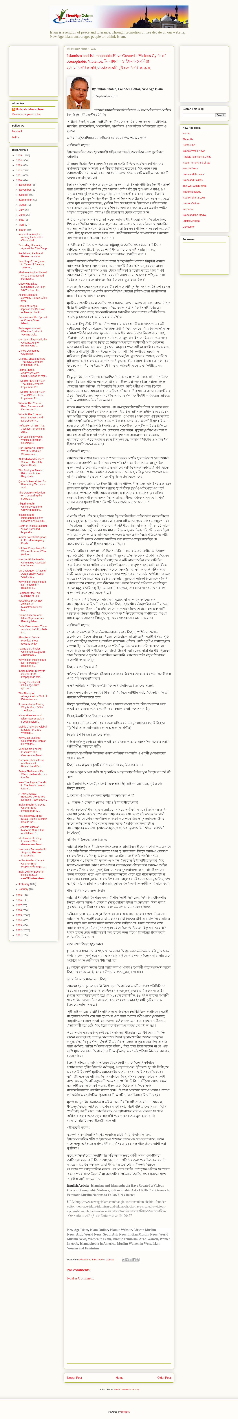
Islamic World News (194, 150)
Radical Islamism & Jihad (197, 156)
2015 (19, 915)
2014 (19, 920)
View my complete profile (26, 114)
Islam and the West (194, 174)
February (24, 884)
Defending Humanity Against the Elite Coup (33, 247)
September (25, 199)
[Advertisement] (35, 70)
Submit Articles (191, 220)
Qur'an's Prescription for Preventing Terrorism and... (32, 484)
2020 (19, 180)
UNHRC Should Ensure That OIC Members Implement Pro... (32, 361)
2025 (19, 155)
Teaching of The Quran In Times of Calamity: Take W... (32, 264)
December (25, 184)
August (23, 204)
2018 (19, 900)
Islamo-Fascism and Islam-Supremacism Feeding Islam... (31, 618)
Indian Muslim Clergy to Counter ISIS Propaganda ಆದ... (32, 674)
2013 (19, 925)
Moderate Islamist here (30, 109)
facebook (17, 131)
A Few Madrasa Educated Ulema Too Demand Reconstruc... (33, 796)
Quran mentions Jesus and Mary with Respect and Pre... (31, 763)
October (24, 194)
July (21, 209)
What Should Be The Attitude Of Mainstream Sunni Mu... (30, 606)
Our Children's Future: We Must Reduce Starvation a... (31, 451)
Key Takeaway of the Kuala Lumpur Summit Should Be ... (33, 818)
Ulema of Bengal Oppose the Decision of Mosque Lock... (32, 309)
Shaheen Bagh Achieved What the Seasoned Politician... (33, 275)
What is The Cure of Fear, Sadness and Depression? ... (31, 406)
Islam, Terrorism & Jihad (196, 162)
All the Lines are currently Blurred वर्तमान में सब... (33, 298)
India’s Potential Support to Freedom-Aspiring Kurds (32, 540)
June (22, 214)
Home (120, 1377)
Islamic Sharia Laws (194, 197)
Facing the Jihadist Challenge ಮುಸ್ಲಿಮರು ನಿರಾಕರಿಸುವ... (32, 651)
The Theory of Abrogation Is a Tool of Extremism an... (33, 696)
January (24, 889)
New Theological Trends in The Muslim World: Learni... (32, 785)
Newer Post (74, 1377)
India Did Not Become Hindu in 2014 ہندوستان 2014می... (32, 874)
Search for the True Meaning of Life (30, 594)
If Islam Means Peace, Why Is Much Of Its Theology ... (31, 707)
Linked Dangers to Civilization (29, 352)
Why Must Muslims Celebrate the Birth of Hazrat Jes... (32, 740)
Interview (188, 209)
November (25, 189)
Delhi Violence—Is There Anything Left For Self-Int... (33, 629)
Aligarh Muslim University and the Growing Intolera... (30, 506)
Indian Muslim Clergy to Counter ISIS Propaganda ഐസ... (32, 863)
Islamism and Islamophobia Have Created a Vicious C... (32, 517)
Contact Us (189, 145)
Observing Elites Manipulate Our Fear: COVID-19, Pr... (32, 286)
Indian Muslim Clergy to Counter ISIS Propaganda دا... (32, 807)
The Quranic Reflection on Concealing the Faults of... (32, 495)
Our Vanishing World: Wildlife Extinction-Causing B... (31, 439)
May (22, 219)
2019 (19, 895)
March (23, 229)
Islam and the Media (194, 215)
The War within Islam (194, 185)
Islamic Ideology (192, 191)
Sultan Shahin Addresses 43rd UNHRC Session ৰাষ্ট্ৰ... (33, 373)
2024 (19, 160)
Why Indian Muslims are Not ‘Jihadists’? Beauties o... (32, 584)
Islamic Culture (191, 203)
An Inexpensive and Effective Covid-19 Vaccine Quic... (30, 331)
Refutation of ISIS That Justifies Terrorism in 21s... (32, 428)
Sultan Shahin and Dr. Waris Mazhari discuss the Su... (33, 774)
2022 (19, 170)
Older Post (164, 1377)
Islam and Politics (193, 180)
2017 (19, 905)
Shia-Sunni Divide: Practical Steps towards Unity (29, 640)
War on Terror (190, 168)
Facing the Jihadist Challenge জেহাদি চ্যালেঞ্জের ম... (29, 685)
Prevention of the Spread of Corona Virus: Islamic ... (33, 320)
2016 (19, 910)
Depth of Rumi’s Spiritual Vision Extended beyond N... (33, 529)
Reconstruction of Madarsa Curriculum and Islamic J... (31, 830)
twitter (15, 137)
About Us (188, 139)
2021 (19, 175)
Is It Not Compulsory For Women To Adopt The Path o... (32, 551)
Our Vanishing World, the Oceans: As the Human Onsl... (33, 342)
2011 (19, 935)
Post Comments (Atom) (126, 1389)
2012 (19, 930)
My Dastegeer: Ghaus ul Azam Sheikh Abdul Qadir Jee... (32, 573)
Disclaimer (189, 226)
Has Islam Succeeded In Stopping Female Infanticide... (32, 852)
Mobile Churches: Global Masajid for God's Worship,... (33, 729)
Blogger (125, 1411)
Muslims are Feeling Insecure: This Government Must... (31, 752)
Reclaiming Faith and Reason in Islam (31, 255)
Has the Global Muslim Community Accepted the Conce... (32, 562)
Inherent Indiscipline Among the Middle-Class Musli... (31, 237)
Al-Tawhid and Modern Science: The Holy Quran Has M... (31, 462)
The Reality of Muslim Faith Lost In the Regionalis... (31, 473)
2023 (19, 165)
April (22, 224)
